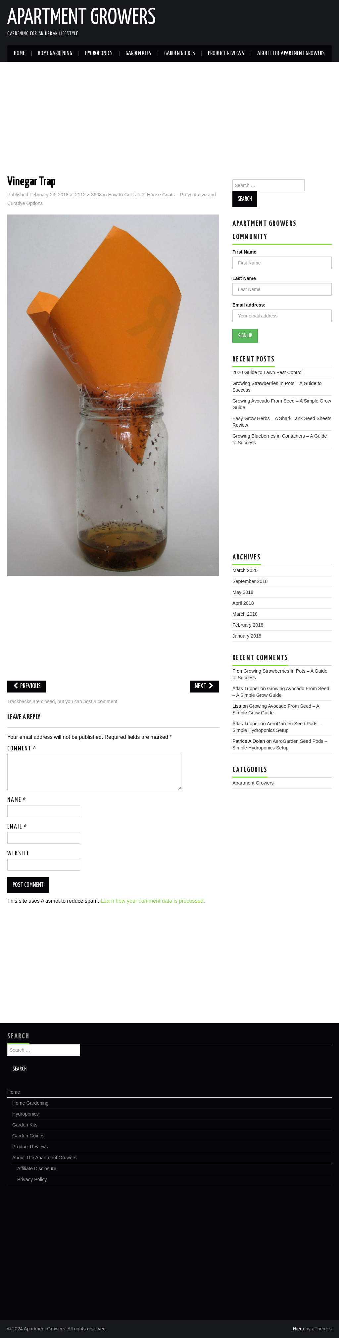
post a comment (100, 701)
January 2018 (246, 636)
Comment (22, 749)
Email (17, 827)
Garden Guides (179, 54)
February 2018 (248, 625)
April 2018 (243, 603)
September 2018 (249, 581)
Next (204, 686)
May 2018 (242, 592)
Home (19, 54)
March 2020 (245, 570)
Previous (26, 686)
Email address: (249, 305)
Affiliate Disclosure (36, 1168)
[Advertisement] (169, 111)
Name (16, 800)
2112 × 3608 (88, 194)
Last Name (244, 278)
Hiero (298, 1328)
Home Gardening (55, 54)
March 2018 (245, 614)
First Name (244, 252)
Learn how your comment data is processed (152, 901)
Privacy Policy (32, 1179)
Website (18, 854)
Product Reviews (226, 54)
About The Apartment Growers (291, 54)
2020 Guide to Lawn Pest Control (267, 372)
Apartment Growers (81, 17)
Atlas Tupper (245, 688)
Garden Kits (138, 54)
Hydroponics (99, 54)
